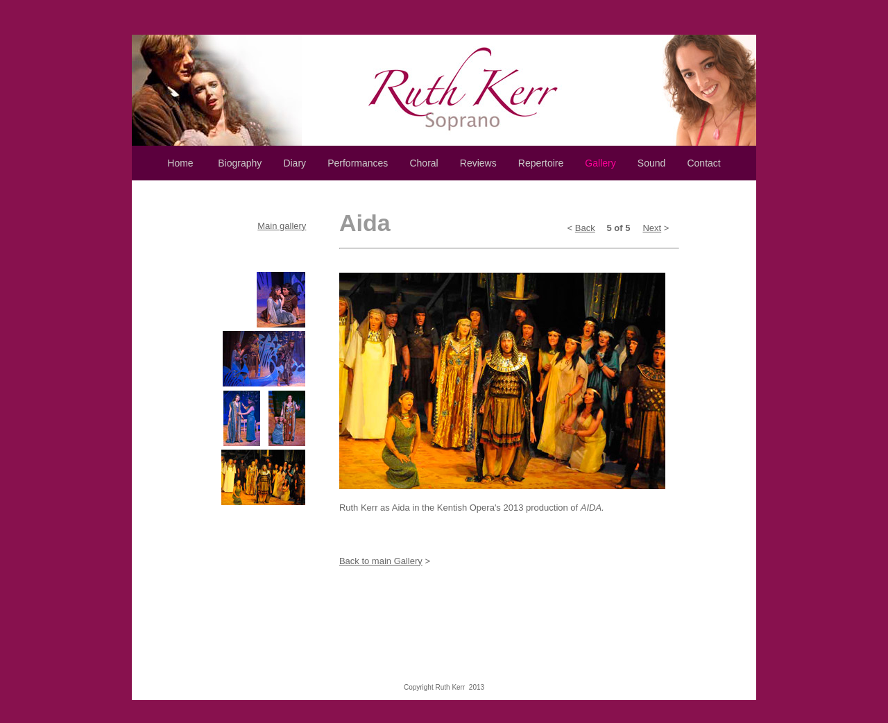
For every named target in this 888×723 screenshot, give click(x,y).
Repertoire (540, 163)
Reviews (478, 163)
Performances (357, 163)
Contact (703, 163)
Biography (240, 163)
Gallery (600, 163)
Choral (423, 163)
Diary (294, 163)
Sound (651, 163)
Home (180, 163)
